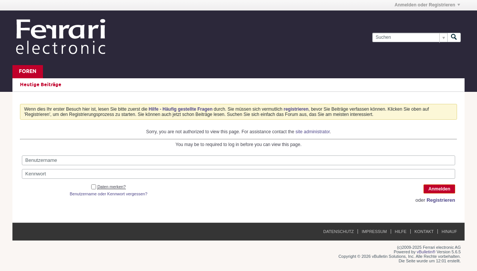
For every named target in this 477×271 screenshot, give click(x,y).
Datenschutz (338, 231)
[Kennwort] (238, 174)
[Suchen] (409, 37)
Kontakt (424, 231)
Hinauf (449, 231)
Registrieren (441, 200)
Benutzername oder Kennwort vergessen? (108, 194)
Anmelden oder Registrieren (427, 5)
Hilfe (401, 231)
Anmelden (439, 189)
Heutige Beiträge (40, 84)
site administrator (312, 131)
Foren (28, 71)
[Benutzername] (238, 160)
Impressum (374, 231)
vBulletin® (426, 252)
